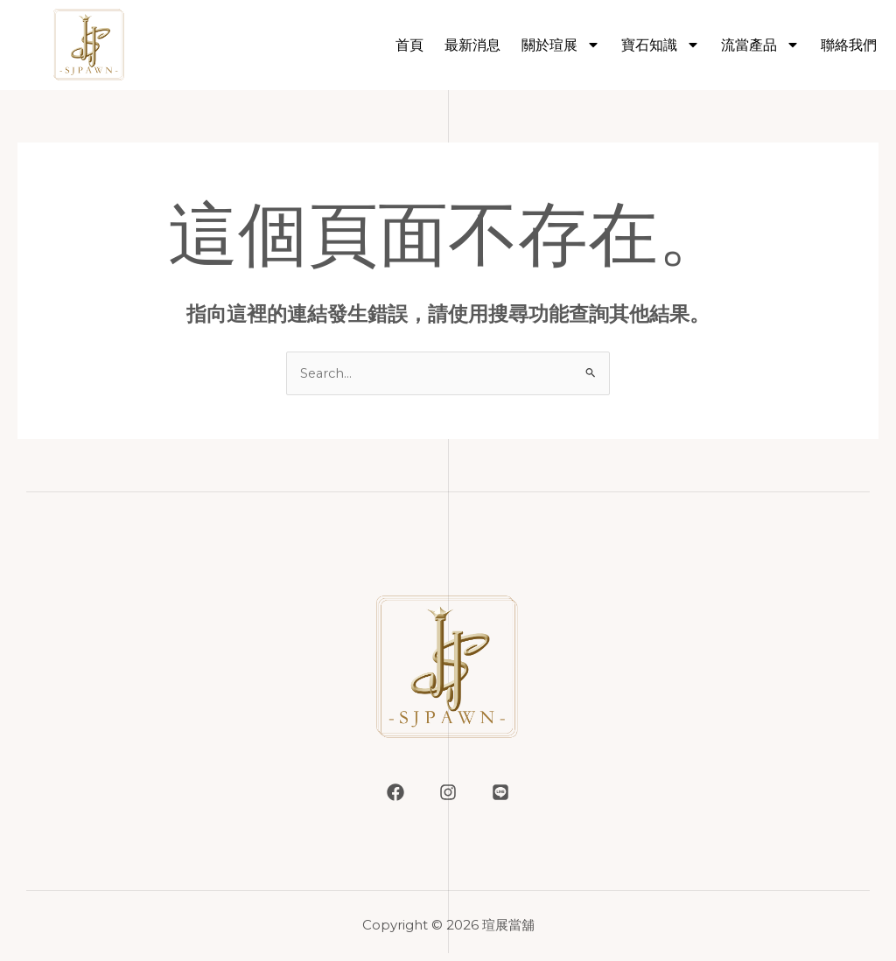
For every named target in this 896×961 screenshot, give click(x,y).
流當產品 (760, 44)
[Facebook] (395, 793)
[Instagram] (448, 793)
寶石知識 (660, 44)
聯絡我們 (849, 45)
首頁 (410, 45)
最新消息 (472, 45)
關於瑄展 (561, 44)
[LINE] (500, 793)
